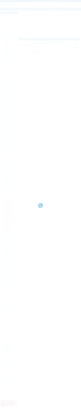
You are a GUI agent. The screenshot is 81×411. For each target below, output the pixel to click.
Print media (61, 9)
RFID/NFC (5, 393)
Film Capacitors (7, 232)
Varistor (5, 275)
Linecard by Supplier (10, 22)
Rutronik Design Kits (8, 90)
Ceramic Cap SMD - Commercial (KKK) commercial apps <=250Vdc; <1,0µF (10, 204)
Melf (5, 260)
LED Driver (6, 150)
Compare (25, 39)
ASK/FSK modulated (8, 381)
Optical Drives (6, 373)
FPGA (5, 76)
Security (5, 395)
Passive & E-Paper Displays (9, 334)
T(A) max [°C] (64, 32)
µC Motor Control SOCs (9, 101)
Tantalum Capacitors (8, 234)
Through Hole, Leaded (8, 265)
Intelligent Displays (7, 330)
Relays (5, 318)
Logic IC (5, 78)
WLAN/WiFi (5, 401)
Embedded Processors (8, 348)
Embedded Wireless (7, 387)
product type (22, 19)
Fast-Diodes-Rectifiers (8, 108)
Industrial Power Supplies (9, 356)
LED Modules (7, 148)
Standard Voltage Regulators (10, 57)
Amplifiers (6, 39)
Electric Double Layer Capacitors (8, 228)
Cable (4, 300)
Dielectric (63, 22)
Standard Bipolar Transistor (9, 179)
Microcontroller (7, 80)
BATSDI (5, 296)
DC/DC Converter (7, 41)
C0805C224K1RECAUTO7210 (40, 43)
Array (5, 262)
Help (78, 9)
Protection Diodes (7, 110)
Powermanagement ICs (9, 49)
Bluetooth (5, 383)
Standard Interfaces (8, 95)
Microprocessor (7, 82)
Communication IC (8, 70)
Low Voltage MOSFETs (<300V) (9, 182)
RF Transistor (7, 177)
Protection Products (7, 316)
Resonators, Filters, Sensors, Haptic (8, 287)
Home (3, 9)
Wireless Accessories (8, 397)
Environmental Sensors (9, 161)
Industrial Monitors (7, 328)
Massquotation (42, 9)
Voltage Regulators (8, 62)
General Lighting (7, 136)
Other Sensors (7, 170)
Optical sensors (7, 132)
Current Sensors (7, 159)
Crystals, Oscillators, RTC (9, 284)
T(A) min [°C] (22, 32)
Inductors (6, 247)
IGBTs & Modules (7, 175)
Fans (4, 307)
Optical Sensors (7, 167)
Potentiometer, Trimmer (9, 269)
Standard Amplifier (8, 53)
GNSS (4, 389)
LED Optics (6, 144)
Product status (23, 28)
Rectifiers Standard (8, 112)
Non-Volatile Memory (8, 84)
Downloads (52, 9)
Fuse (4, 309)
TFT (4, 336)
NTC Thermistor (7, 271)
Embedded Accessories (8, 344)
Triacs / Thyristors (7, 191)
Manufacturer (63, 25)
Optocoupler (6, 142)
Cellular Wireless (7, 385)
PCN (33, 9)
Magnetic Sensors (8, 163)
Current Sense (7, 252)
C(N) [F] (21, 22)
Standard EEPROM (8, 93)
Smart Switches (7, 51)
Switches (5, 320)
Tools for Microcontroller (9, 99)
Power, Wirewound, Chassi (9, 267)
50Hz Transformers (8, 241)
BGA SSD (6, 68)
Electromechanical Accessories (7, 305)
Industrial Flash (6, 366)
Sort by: (52, 19)
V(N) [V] (21, 25)
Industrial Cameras (7, 352)
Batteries (5, 298)
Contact (70, 9)
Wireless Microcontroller (8, 399)
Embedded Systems (7, 350)
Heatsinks (5, 314)
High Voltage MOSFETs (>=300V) (9, 185)
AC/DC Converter (7, 37)
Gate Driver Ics (7, 43)
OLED (4, 332)
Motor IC (6, 47)
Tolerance (42, 25)
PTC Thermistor (7, 273)
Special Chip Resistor (8, 256)
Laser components (8, 130)
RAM (5, 88)
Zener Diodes (7, 118)
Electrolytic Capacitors (8, 230)
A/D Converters (7, 35)
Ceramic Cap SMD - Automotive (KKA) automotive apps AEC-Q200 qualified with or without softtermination (10, 217)
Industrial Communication (9, 354)
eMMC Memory (7, 74)
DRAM (5, 72)
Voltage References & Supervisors (8, 60)
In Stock (23, 35)
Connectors (6, 302)
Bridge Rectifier (7, 106)
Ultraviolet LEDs (7, 134)
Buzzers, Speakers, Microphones (8, 282)
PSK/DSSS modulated (8, 391)
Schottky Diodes (7, 114)
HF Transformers (7, 245)
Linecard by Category (10, 17)
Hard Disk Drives (7, 368)
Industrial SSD (6, 371)
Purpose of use (64, 28)
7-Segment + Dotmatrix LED (10, 146)
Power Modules (7, 124)
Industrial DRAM (7, 364)
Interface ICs (6, 45)
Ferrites (5, 243)
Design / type (43, 28)
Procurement (24, 9)
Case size (42, 22)
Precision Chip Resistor (9, 258)
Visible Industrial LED (8, 154)
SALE (40, 35)
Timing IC (6, 97)
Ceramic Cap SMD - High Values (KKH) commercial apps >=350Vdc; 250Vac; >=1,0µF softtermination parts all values (10, 210)
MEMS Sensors (7, 165)
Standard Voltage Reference (10, 55)
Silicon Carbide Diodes (9, 116)
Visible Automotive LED (9, 152)
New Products (32, 35)
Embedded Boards (7, 346)
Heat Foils (5, 312)
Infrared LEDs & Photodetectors (7, 139)
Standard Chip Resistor (9, 254)
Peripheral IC (6, 86)
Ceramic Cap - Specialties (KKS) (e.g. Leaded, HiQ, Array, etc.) (9, 224)
